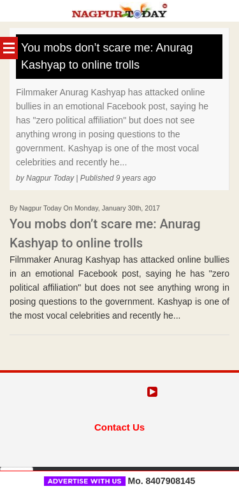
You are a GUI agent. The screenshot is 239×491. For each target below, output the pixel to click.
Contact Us (119, 427)
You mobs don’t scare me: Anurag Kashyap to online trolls (107, 56)
